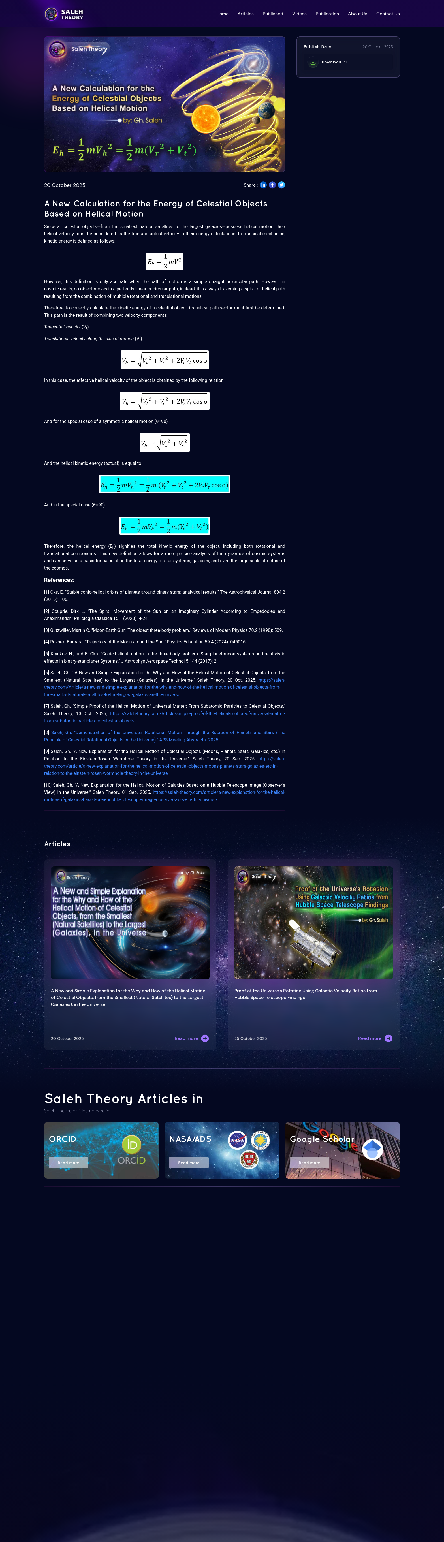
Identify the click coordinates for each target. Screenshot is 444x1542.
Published (273, 14)
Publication (327, 14)
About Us (357, 14)
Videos (299, 14)
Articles (246, 14)
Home (222, 14)
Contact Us (388, 14)
